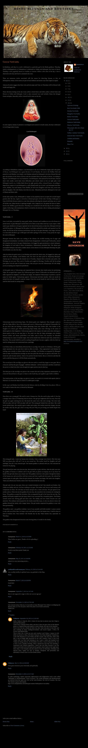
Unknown (16, 618)
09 (67, 81)
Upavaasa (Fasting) (72, 105)
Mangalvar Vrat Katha (73, 114)
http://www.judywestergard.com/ (73, 341)
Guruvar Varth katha (11, 62)
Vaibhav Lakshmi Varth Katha (75, 133)
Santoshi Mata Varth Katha (74, 135)
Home (32, 721)
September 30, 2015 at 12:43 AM (29, 618)
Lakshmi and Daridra (73, 138)
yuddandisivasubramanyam (16, 569)
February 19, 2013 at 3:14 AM (34, 569)
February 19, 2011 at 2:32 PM (24, 547)
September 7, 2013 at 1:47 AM (24, 591)
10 (68, 97)
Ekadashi (69, 141)
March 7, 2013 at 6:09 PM (23, 580)
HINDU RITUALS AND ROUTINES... (46, 8)
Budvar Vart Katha (72, 116)
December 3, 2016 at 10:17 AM (25, 674)
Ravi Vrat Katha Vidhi (73, 108)
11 (68, 100)
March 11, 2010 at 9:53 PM (23, 536)
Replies (12, 615)
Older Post (57, 721)
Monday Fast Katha (72, 111)
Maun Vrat (70, 144)
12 (68, 103)
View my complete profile (77, 70)
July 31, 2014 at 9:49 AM (22, 663)
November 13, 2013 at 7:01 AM (25, 602)
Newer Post (6, 721)
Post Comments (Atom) (17, 725)
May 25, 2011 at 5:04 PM (23, 558)
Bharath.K (80, 64)
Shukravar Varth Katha (73, 122)
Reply (9, 542)
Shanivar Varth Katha (73, 125)
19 (67, 154)
